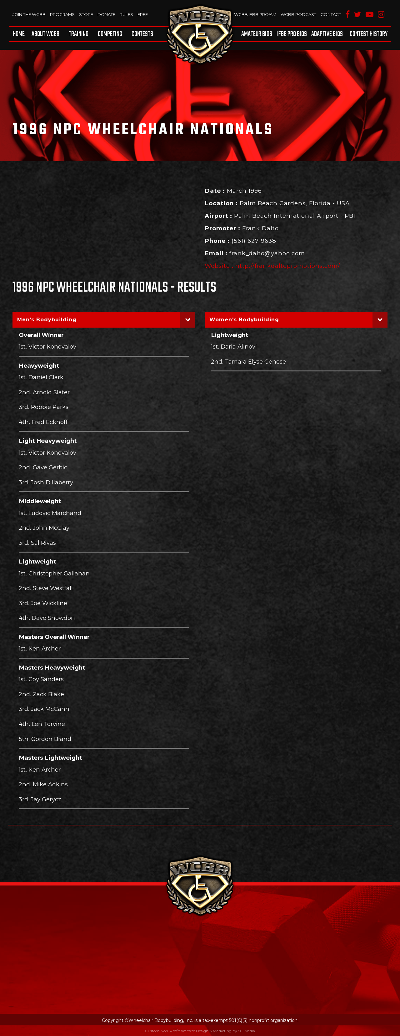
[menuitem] (19, 34)
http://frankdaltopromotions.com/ (287, 265)
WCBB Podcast (298, 14)
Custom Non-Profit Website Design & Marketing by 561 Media (200, 1030)
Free (143, 14)
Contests (142, 34)
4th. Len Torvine (42, 723)
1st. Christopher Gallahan (54, 573)
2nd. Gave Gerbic (43, 467)
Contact (331, 14)
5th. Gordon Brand (45, 739)
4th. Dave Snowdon (47, 617)
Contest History (369, 34)
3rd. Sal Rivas (37, 542)
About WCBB (45, 34)
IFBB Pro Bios (292, 34)
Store (86, 14)
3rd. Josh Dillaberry (46, 482)
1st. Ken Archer (40, 648)
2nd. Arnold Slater (44, 392)
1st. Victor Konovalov (47, 346)
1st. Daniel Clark (41, 377)
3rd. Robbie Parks (43, 407)
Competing (110, 34)
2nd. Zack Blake (41, 694)
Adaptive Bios (327, 34)
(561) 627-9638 (254, 240)
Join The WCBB (29, 14)
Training (78, 34)
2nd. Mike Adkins (43, 784)
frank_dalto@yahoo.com (267, 253)
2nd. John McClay (44, 527)
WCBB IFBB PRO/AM (255, 14)
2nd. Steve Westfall (46, 588)
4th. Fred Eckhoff (43, 422)
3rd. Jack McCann (44, 708)
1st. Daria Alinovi (234, 346)
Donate (106, 14)
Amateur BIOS (256, 34)
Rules (126, 14)
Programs (62, 14)
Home (18, 34)
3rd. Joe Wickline (43, 603)
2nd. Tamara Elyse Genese (248, 361)
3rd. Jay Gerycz (40, 799)
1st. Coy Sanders (41, 679)
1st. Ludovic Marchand (50, 513)
